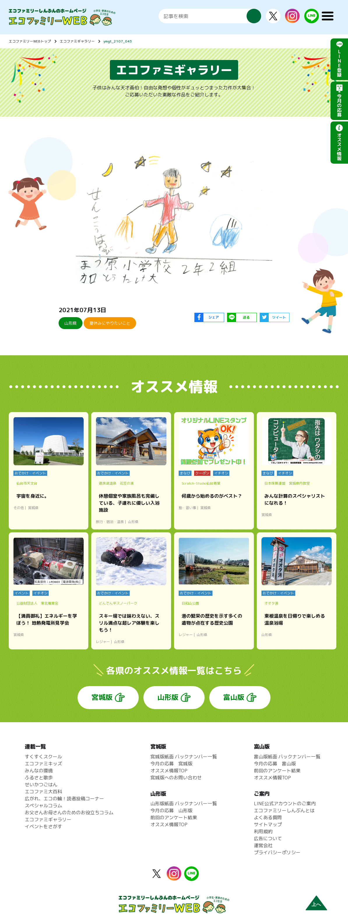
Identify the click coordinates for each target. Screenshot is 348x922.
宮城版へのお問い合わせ (176, 777)
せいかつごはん (41, 784)
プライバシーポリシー (277, 852)
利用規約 (263, 831)
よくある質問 (268, 817)
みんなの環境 (39, 770)
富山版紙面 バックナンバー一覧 (287, 756)
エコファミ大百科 (43, 791)
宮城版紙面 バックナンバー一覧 (183, 756)
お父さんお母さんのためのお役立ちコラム (69, 812)
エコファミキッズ (43, 763)
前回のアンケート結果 (173, 817)
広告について (268, 838)
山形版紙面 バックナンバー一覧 (183, 803)
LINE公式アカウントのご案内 (285, 803)
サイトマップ (268, 824)
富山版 (233, 697)
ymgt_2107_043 (117, 41)
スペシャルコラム (43, 805)
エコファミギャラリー (77, 41)
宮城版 (102, 697)
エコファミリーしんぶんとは (284, 810)
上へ (316, 904)
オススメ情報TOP (168, 770)
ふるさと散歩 (39, 777)
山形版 (167, 697)
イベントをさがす (43, 826)
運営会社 (263, 845)
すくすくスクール (43, 756)
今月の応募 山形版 (171, 810)
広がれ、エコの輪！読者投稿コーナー (64, 798)
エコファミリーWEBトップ (30, 41)
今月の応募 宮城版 (171, 763)
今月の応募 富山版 (275, 763)
